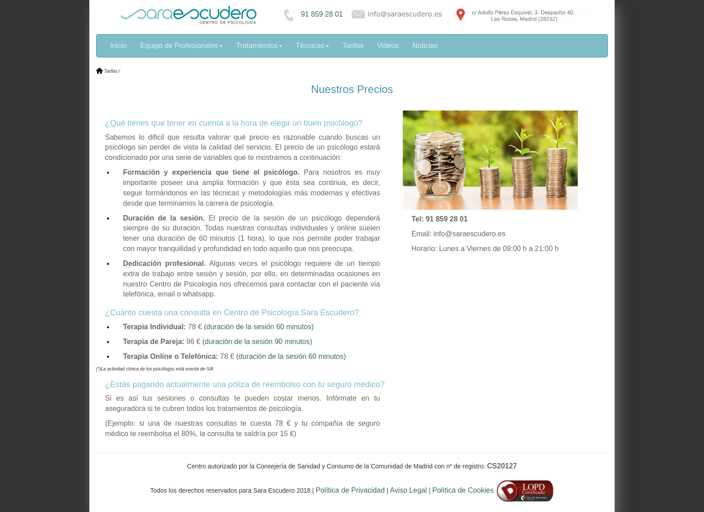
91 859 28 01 (311, 14)
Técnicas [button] (312, 45)
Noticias (425, 45)
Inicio (118, 45)
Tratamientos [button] (259, 45)
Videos (388, 45)
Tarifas (353, 45)
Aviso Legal (409, 490)
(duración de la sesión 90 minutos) (257, 341)
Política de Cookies (463, 490)
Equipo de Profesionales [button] (181, 45)
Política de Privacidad (350, 490)
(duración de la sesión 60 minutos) (259, 327)
